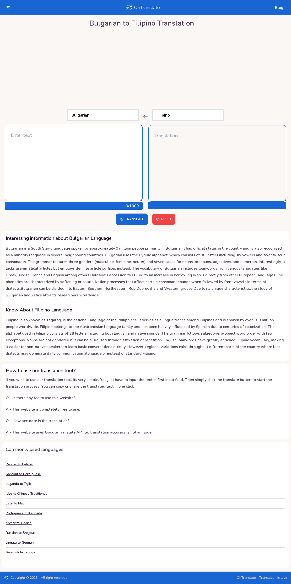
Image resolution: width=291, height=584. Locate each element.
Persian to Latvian (19, 464)
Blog (279, 7)
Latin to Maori (16, 503)
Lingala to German (20, 542)
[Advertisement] (145, 67)
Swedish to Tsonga (20, 552)
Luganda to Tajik (18, 484)
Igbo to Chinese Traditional (26, 493)
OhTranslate (142, 7)
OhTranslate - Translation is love (262, 577)
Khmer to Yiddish (19, 523)
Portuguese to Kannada (24, 513)
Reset (164, 219)
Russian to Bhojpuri (20, 532)
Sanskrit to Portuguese (23, 474)
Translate (132, 219)
